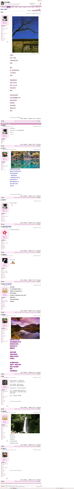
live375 (5, 293)
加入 (58, 488)
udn (1, 5)
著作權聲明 (16, 486)
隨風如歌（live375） (10, 126)
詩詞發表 (5, 9)
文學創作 (5, 5)
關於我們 (6, 486)
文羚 (2, 27)
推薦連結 (24, 7)
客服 (23, 486)
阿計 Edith (3, 169)
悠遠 (16, 3)
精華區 (12, 7)
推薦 (40, 13)
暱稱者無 (18, 3)
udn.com (41, 486)
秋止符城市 (3, 400)
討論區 (8, 7)
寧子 (7, 3)
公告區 (29, 7)
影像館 (20, 7)
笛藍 (14, 3)
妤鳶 (2, 37)
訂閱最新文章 (18, 4)
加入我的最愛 (13, 4)
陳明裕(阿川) (4, 221)
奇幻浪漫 (8, 5)
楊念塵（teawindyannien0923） (11, 149)
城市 (3, 5)
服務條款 (13, 486)
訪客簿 (33, 7)
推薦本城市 (9, 4)
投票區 (16, 7)
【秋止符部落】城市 (13, 5)
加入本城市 (6, 4)
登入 (56, 488)
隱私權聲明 (20, 486)
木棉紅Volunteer (4, 33)
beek (2, 36)
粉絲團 (12, 488)
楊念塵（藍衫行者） (5, 21)
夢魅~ (12, 3)
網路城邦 (40, 0)
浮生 (2, 168)
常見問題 (9, 486)
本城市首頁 (4, 7)
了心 (2, 334)
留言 (3, 23)
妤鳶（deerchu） (9, 227)
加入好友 (6, 23)
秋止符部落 (7, 2)
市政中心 (38, 7)
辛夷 (2, 32)
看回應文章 (29, 10)
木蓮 (2, 309)
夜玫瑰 (3, 40)
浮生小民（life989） (10, 255)
